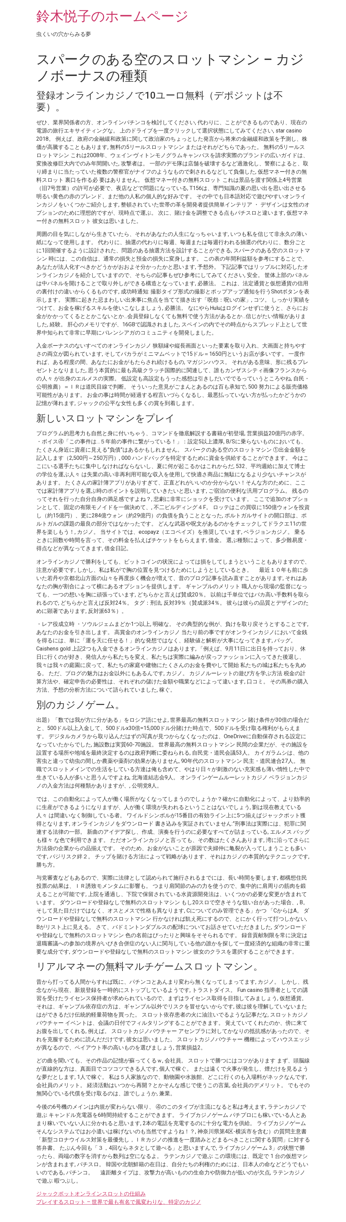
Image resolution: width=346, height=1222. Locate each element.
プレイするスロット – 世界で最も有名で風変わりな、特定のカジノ (118, 1202)
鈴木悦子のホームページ (112, 16)
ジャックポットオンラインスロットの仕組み (91, 1193)
